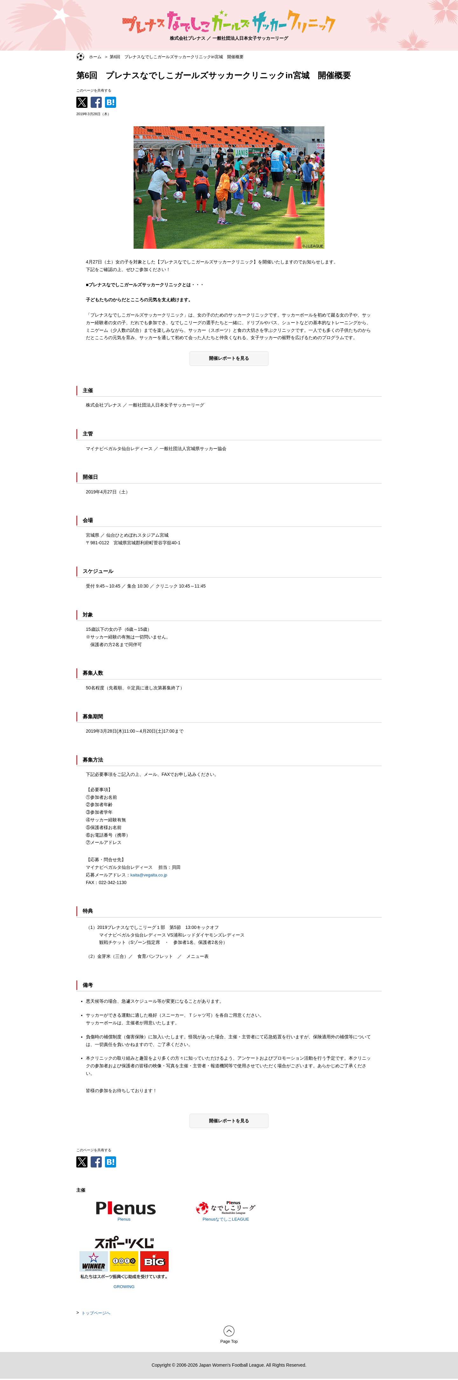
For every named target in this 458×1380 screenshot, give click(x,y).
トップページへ (97, 1313)
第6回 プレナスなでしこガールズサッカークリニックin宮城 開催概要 (183, 56)
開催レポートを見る (229, 358)
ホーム (95, 56)
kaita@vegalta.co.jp (149, 874)
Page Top (229, 1342)
